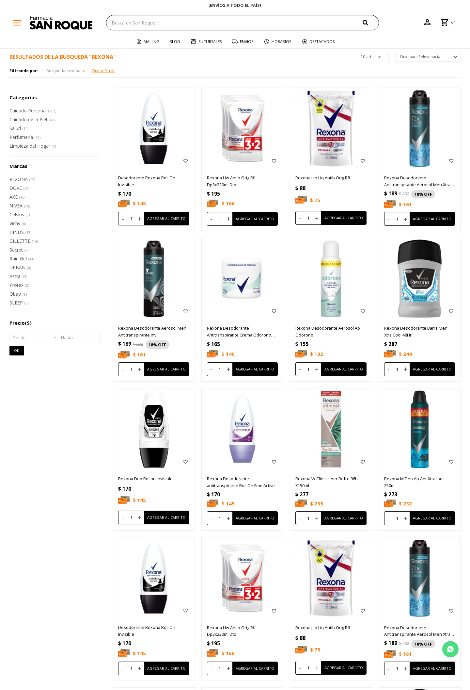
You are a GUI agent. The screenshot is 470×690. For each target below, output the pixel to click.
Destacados (322, 41)
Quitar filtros (103, 71)
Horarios (281, 41)
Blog (174, 41)
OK (16, 350)
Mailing (151, 41)
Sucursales (210, 41)
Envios (246, 41)
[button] (371, 22)
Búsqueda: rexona (63, 71)
